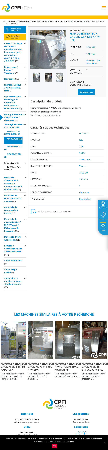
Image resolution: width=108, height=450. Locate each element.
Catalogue (11, 21)
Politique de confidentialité (27, 435)
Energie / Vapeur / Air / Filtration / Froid (12, 87)
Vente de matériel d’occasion (27, 419)
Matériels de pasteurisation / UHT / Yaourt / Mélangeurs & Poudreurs (12, 225)
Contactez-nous (86, 92)
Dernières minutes (15, 37)
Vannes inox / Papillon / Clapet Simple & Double (12, 281)
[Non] (104, 442)
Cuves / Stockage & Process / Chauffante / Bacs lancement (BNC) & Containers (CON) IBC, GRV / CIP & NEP (13, 52)
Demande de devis (81, 422)
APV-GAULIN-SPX (78, 21)
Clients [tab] (103, 230)
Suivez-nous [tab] (103, 219)
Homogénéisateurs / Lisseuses (60, 21)
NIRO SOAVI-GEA (14, 154)
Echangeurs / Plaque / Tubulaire (11, 70)
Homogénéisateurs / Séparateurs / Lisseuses (32, 21)
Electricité (9, 79)
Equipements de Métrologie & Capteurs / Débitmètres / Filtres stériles (12, 102)
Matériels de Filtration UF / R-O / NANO (13, 198)
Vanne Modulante (13, 260)
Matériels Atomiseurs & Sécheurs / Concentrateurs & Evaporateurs (13, 183)
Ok (54, 446)
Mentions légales (27, 432)
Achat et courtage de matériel (27, 422)
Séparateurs (10, 163)
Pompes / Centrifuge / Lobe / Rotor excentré (13, 248)
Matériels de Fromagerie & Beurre (11, 210)
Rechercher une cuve (16, 29)
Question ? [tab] (103, 208)
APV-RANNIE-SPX (14, 146)
